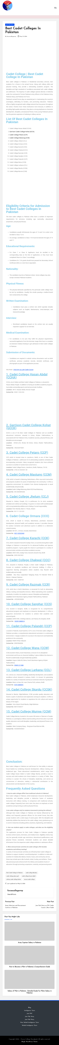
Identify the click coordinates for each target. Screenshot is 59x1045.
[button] (11, 894)
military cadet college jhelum (13, 879)
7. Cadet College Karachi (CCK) (27, 538)
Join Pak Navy (29, 1019)
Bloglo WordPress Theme (29, 1041)
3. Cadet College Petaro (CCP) (27, 452)
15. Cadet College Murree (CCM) (28, 711)
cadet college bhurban (31, 872)
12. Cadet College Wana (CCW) (27, 648)
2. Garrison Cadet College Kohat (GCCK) (28, 426)
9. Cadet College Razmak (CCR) (28, 584)
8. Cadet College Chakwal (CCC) (28, 560)
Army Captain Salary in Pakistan (29, 942)
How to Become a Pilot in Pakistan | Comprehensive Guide (29, 967)
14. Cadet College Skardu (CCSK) (29, 689)
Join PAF (29, 1013)
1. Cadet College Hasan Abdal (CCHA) (26, 376)
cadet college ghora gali (12, 876)
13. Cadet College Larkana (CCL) (28, 670)
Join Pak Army (10, 24)
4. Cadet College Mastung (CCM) (29, 474)
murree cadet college (29, 879)
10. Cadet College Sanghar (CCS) (29, 604)
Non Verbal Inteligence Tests (29, 1022)
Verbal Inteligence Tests (29, 1025)
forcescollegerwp (15, 891)
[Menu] (55, 7)
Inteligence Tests (29, 1010)
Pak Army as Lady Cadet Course (23, 370)
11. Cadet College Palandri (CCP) (29, 626)
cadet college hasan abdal (28, 876)
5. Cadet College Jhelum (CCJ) (27, 496)
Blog (29, 1007)
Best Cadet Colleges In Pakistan (14, 872)
